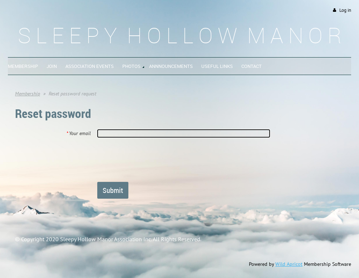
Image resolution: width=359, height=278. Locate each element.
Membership (27, 93)
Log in (345, 10)
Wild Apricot (289, 264)
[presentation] (151, 159)
